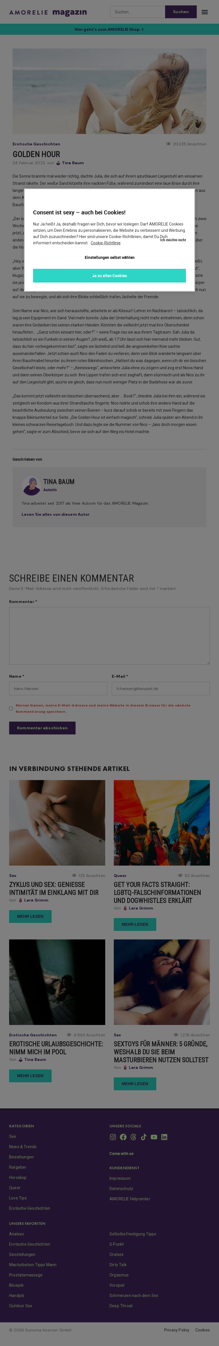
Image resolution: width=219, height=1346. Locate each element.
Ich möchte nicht (173, 194)
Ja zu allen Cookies (109, 275)
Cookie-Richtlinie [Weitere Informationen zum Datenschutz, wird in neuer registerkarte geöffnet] (106, 243)
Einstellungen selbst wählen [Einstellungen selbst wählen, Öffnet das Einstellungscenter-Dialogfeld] (110, 257)
